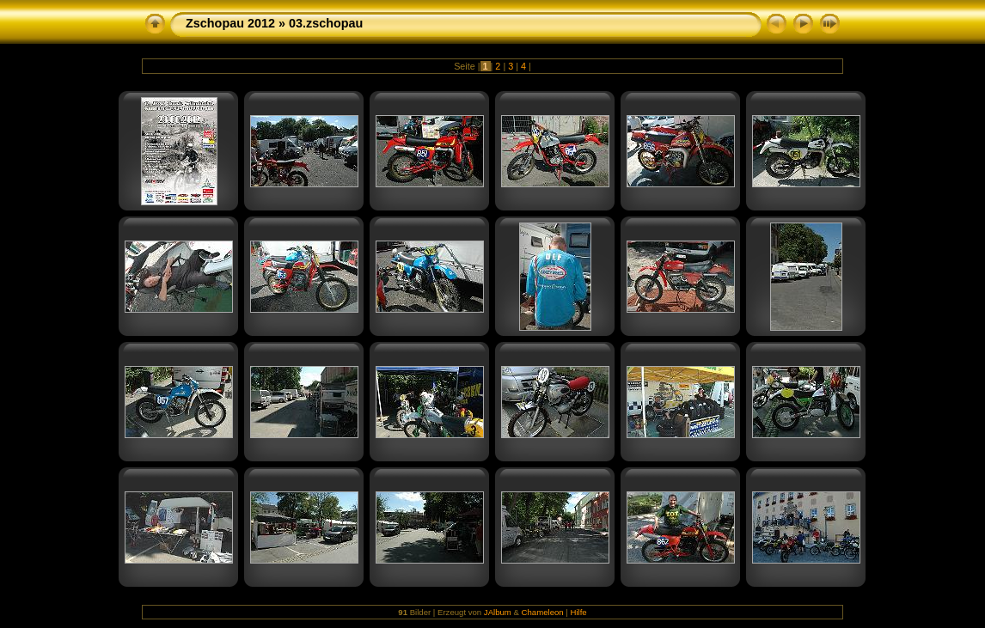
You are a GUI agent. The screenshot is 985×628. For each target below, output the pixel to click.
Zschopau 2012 (230, 23)
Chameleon (543, 612)
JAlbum (497, 612)
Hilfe (579, 612)
